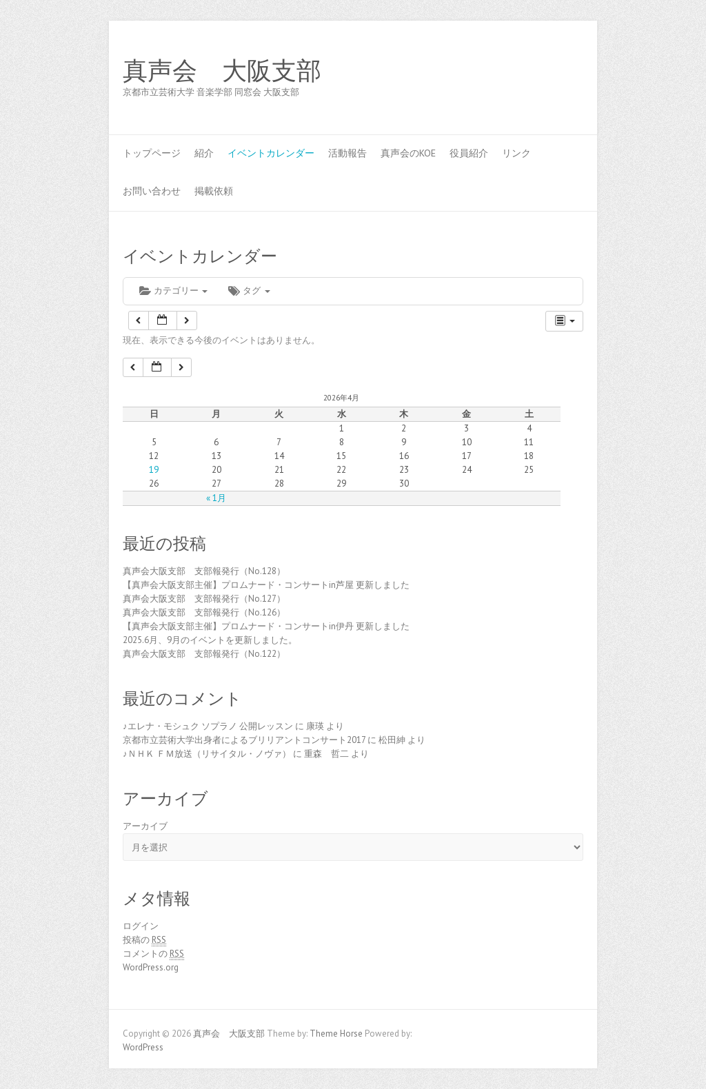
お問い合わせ (152, 191)
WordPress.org (151, 967)
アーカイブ (145, 826)
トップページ (152, 153)
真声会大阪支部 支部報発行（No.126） (204, 612)
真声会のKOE (408, 153)
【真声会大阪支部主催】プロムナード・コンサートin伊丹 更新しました (266, 626)
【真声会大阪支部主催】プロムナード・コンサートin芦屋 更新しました (266, 585)
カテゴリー (173, 290)
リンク (516, 153)
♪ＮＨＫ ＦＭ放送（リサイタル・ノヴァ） (207, 754)
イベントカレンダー (271, 153)
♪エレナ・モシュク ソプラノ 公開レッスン (208, 726)
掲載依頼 (213, 191)
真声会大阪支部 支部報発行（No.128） (204, 571)
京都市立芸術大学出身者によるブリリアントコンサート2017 (244, 740)
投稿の (144, 940)
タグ (249, 290)
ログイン (141, 926)
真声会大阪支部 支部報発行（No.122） (204, 654)
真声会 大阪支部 (222, 71)
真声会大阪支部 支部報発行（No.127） (204, 598)
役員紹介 (469, 153)
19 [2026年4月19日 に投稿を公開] (154, 470)
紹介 (204, 153)
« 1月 (216, 498)
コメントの (153, 954)
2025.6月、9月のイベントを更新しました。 (210, 640)
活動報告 (347, 153)
